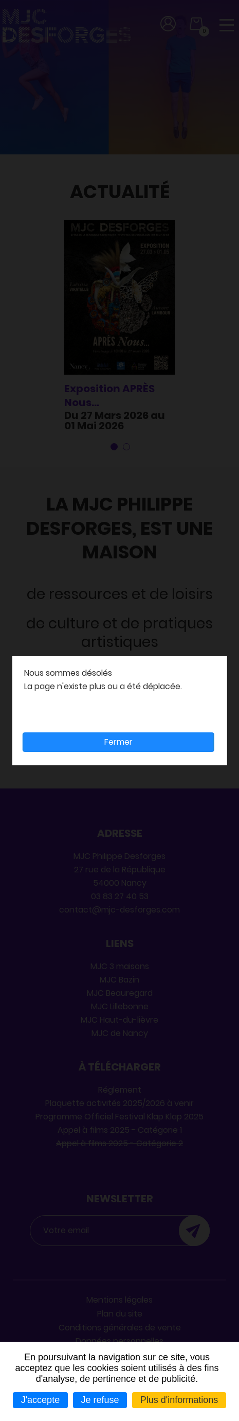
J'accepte (40, 1400)
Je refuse (100, 1400)
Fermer (118, 742)
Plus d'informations (179, 1400)
